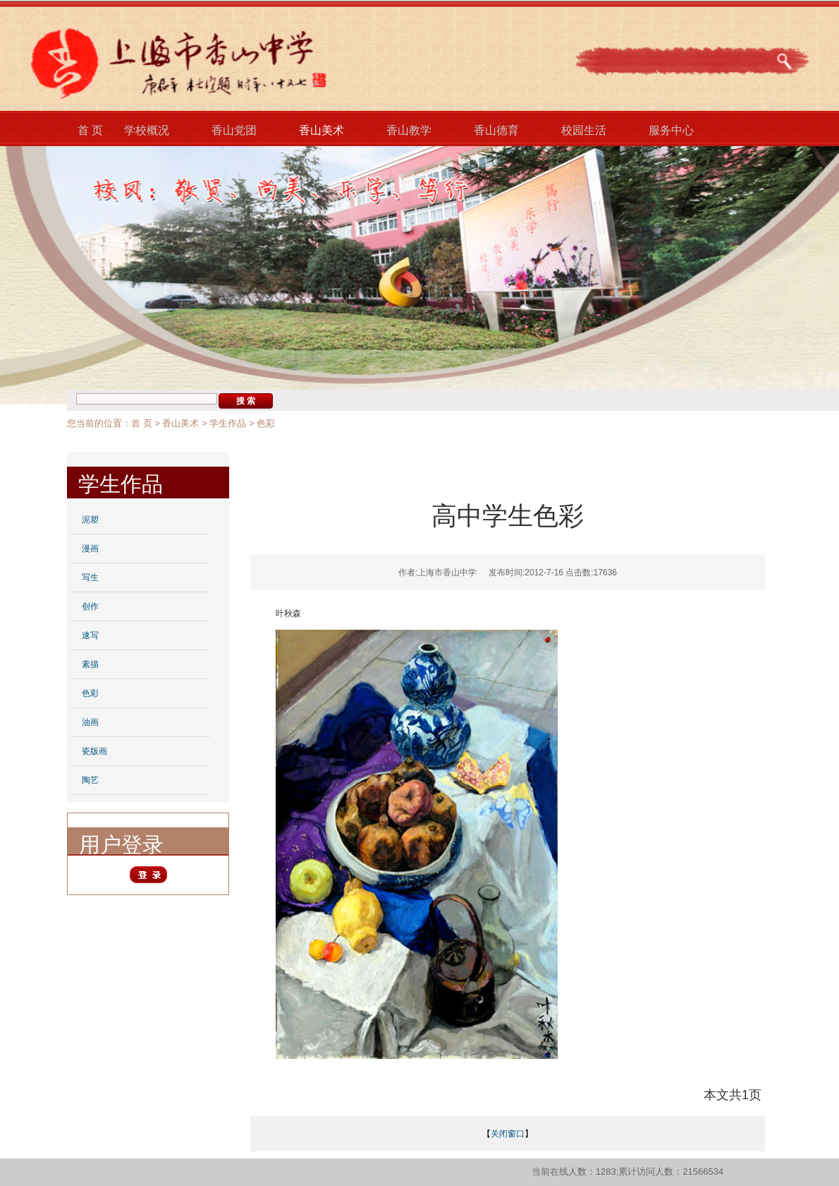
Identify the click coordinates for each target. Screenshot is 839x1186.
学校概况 (146, 130)
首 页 (90, 130)
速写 (90, 635)
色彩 (266, 423)
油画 (90, 722)
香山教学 (408, 130)
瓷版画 (94, 751)
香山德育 (496, 130)
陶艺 (90, 780)
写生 (90, 577)
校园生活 (583, 130)
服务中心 (671, 130)
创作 (90, 606)
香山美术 (321, 130)
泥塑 (90, 520)
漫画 (90, 548)
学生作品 (227, 423)
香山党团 (234, 130)
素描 (90, 664)
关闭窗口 (508, 1134)
